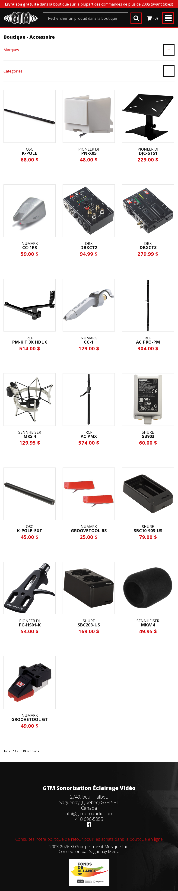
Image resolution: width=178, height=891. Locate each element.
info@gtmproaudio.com (89, 813)
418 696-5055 (89, 819)
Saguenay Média (104, 851)
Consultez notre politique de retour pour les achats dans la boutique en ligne (89, 839)
